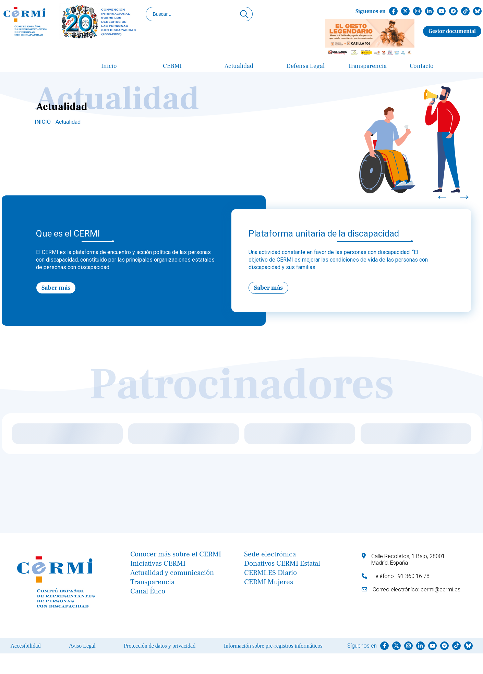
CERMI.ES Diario (270, 572)
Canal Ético (147, 591)
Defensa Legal (305, 66)
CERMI (172, 66)
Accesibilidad (25, 646)
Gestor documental (452, 31)
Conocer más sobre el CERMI (175, 554)
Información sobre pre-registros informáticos (273, 646)
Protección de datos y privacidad (159, 646)
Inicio (109, 66)
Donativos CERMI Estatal (282, 563)
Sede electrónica (270, 554)
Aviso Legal (82, 646)
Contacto (422, 66)
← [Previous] (442, 196)
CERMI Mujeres (268, 582)
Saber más (55, 288)
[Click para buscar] (244, 14)
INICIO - (45, 122)
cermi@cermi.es (440, 589)
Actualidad (239, 66)
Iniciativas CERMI (157, 563)
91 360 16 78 (414, 576)
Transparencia (367, 66)
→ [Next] (464, 196)
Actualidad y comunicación (172, 572)
